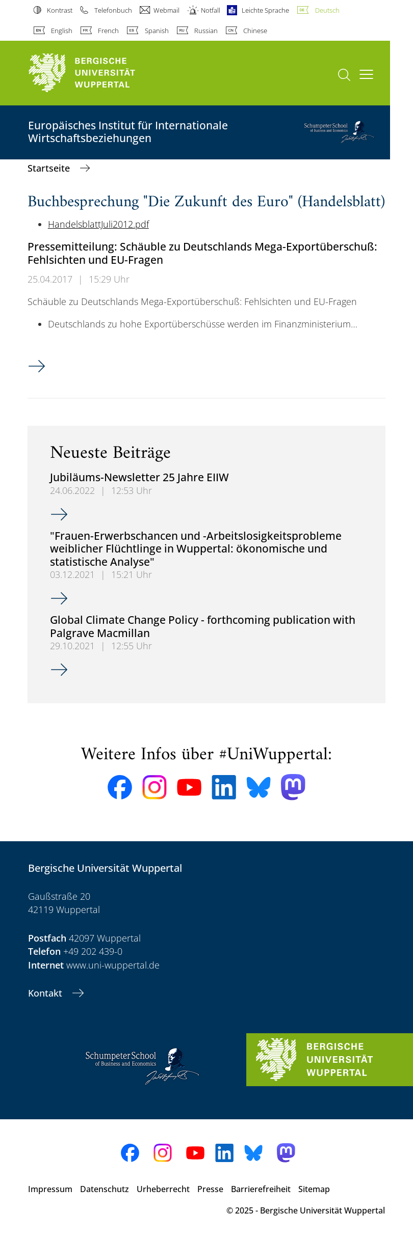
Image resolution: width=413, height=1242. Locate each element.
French (108, 30)
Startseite (50, 168)
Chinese (255, 30)
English (61, 30)
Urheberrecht (163, 1189)
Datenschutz (104, 1189)
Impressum (50, 1189)
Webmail (166, 10)
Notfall (210, 10)
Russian (206, 30)
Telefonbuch (113, 10)
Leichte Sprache (265, 10)
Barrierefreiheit (261, 1189)
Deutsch (327, 10)
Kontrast (59, 10)
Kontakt (46, 993)
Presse (210, 1189)
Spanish (157, 30)
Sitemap (314, 1189)
